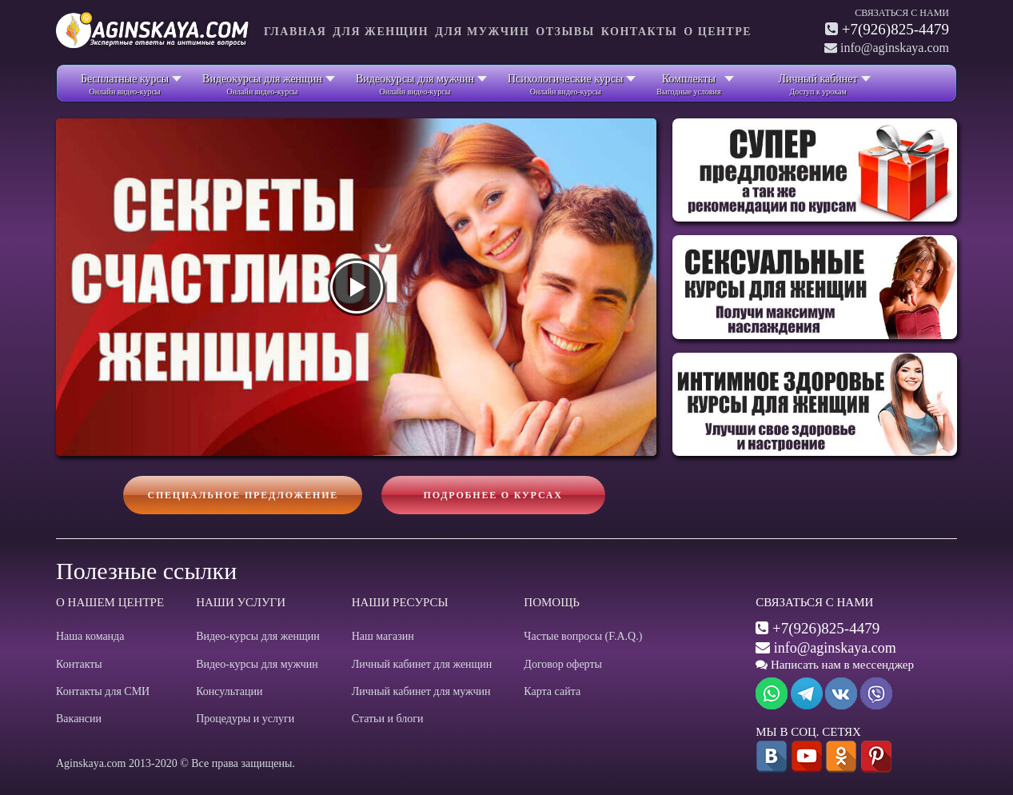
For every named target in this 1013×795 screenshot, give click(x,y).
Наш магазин (383, 636)
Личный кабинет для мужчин (421, 691)
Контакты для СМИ (103, 691)
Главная (295, 32)
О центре (718, 32)
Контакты (639, 32)
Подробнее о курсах (493, 495)
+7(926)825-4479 (895, 29)
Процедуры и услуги (245, 719)
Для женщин (381, 32)
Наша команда (90, 636)
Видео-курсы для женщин (258, 636)
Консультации (229, 691)
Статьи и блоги (388, 719)
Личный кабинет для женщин (422, 664)
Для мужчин (482, 32)
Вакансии (79, 719)
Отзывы (565, 32)
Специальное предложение (242, 495)
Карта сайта (552, 691)
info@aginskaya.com (835, 648)
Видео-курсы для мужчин (257, 664)
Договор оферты (563, 664)
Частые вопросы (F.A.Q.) (583, 636)
